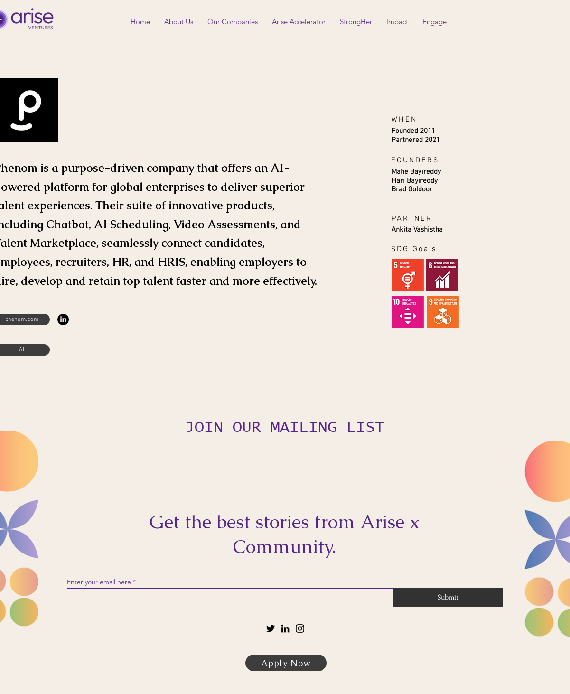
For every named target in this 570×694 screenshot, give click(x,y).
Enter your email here (99, 582)
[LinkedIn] (63, 319)
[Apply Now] (286, 663)
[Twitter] (270, 628)
